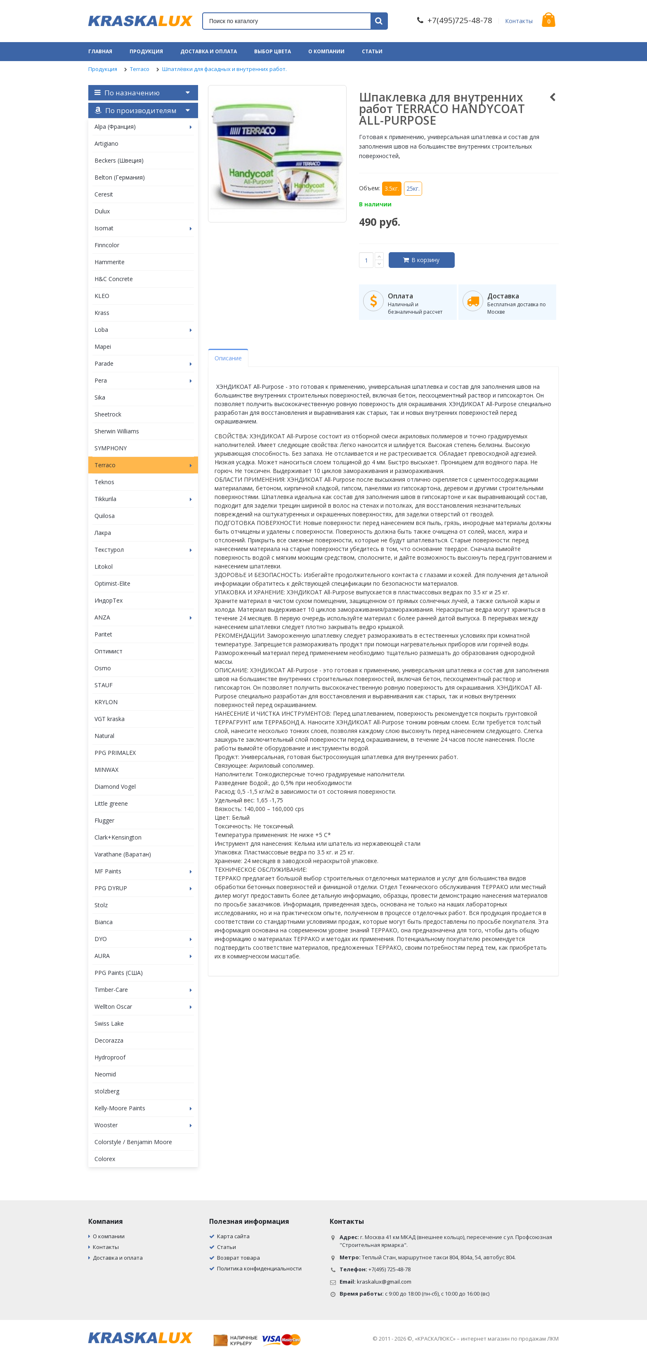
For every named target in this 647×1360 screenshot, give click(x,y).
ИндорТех (108, 600)
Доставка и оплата (208, 51)
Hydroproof (109, 1057)
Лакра (102, 533)
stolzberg (106, 1091)
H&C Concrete (113, 279)
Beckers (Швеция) (119, 160)
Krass (101, 313)
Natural (104, 736)
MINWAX (106, 769)
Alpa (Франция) (143, 126)
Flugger (104, 820)
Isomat (143, 228)
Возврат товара (238, 1257)
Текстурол (143, 549)
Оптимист (108, 651)
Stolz (101, 905)
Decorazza (108, 1040)
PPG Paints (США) (118, 973)
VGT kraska (109, 719)
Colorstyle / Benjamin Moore (133, 1142)
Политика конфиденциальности (259, 1268)
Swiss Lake (109, 1023)
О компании (326, 51)
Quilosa (104, 516)
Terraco (139, 69)
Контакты (519, 21)
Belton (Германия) (119, 177)
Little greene (111, 803)
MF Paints (143, 871)
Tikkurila (143, 499)
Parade (143, 363)
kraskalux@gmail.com (384, 1281)
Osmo (102, 668)
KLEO (101, 296)
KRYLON (106, 702)
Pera (143, 380)
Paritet (103, 634)
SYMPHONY (110, 448)
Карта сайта (233, 1236)
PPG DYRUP (143, 888)
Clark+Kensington (118, 837)
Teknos (104, 482)
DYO (143, 939)
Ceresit (103, 194)
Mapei (102, 346)
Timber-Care (143, 989)
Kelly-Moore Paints (143, 1108)
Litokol (103, 566)
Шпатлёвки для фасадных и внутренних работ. (224, 69)
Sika (99, 397)
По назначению (127, 92)
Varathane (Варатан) (122, 854)
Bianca (103, 922)
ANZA (143, 617)
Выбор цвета (272, 51)
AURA (143, 956)
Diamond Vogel (115, 786)
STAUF (103, 685)
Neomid (105, 1074)
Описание (228, 358)
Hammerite (109, 262)
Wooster (143, 1125)
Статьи (372, 51)
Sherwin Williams (116, 431)
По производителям (135, 110)
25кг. (413, 188)
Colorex (104, 1159)
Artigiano (106, 143)
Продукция (146, 51)
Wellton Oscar (143, 1006)
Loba (143, 329)
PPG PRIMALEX (115, 753)
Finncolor (106, 245)
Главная (100, 51)
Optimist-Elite (112, 583)
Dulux (102, 211)
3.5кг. (392, 188)
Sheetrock (107, 414)
